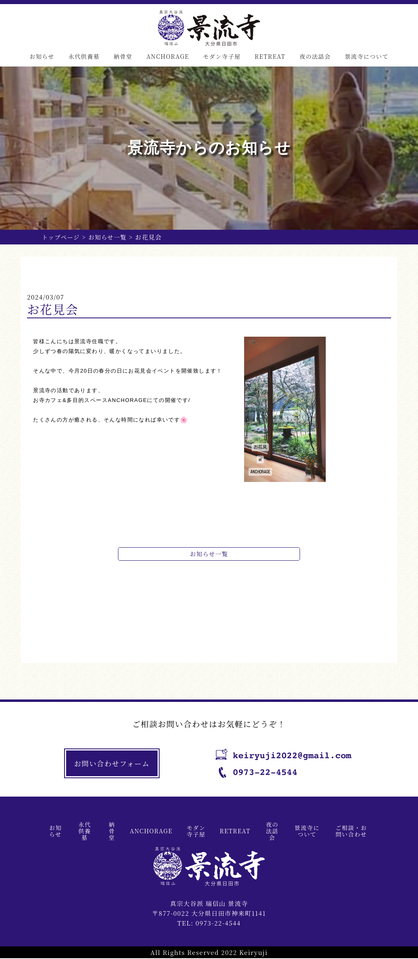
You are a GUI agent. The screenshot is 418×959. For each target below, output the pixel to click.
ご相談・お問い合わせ (351, 831)
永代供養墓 (84, 56)
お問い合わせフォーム (113, 764)
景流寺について (367, 56)
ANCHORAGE (167, 56)
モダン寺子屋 (222, 56)
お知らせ (41, 56)
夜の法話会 (315, 56)
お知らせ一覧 (110, 237)
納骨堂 (122, 56)
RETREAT (270, 56)
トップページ (61, 237)
